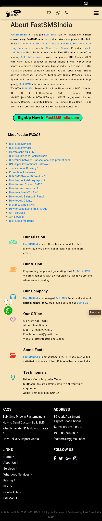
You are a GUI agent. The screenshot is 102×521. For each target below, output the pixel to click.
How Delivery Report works (21, 439)
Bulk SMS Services (20, 143)
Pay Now (95, 312)
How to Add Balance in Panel (26, 196)
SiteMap (10, 498)
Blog (7, 486)
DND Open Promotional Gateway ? (29, 164)
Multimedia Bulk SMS (22, 204)
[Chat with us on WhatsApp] (58, 13)
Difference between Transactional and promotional (39, 160)
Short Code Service (58, 48)
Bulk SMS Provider (20, 148)
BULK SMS (83, 271)
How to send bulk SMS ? (23, 152)
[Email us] (49, 13)
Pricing (9, 480)
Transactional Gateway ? (24, 168)
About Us (10, 462)
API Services (16, 216)
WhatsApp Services (17, 474)
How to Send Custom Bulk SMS (24, 422)
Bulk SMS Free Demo (21, 220)
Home (8, 456)
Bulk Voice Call (82, 43)
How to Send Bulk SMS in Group (28, 208)
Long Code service (21, 48)
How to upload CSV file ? (24, 192)
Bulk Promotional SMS (27, 43)
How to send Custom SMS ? (25, 184)
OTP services (17, 212)
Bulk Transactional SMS (56, 43)
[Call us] (66, 13)
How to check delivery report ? (27, 180)
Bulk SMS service (31, 57)
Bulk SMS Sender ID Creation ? (27, 176)
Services (10, 468)
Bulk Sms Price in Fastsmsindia (24, 416)
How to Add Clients (20, 200)
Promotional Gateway (22, 172)
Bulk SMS (50, 34)
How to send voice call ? (23, 188)
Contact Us (12, 492)
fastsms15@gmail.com (69, 439)
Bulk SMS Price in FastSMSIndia (28, 156)
